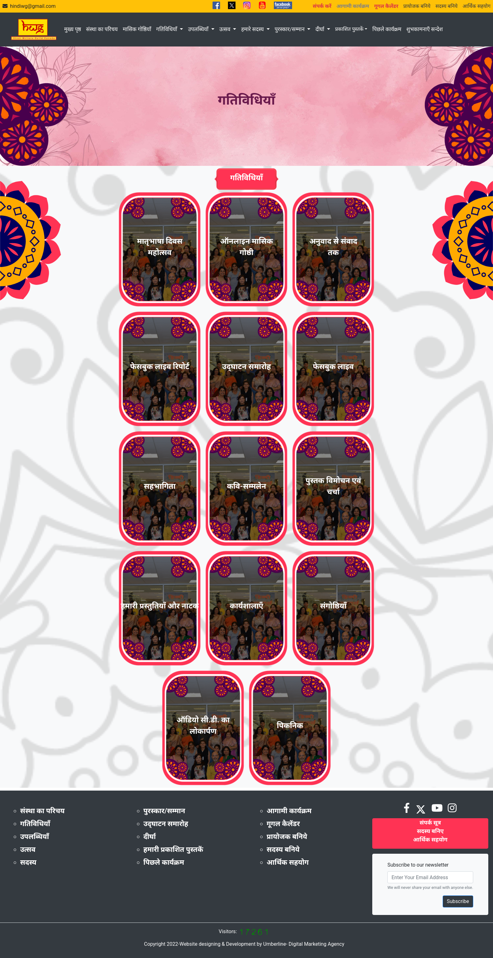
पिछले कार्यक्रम (386, 29)
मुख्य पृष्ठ (72, 29)
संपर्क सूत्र (430, 822)
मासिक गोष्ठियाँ (137, 29)
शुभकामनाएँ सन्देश (424, 29)
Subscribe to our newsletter (418, 865)
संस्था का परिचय (102, 29)
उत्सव (225, 29)
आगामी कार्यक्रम (289, 811)
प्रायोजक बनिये (416, 6)
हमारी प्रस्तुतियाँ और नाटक (160, 605)
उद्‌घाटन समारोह (246, 366)
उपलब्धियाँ (199, 29)
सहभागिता (160, 486)
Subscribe (458, 901)
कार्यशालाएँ (246, 605)
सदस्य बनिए (430, 831)
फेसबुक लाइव (333, 366)
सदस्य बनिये (446, 6)
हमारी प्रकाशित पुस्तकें (173, 849)
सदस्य (28, 862)
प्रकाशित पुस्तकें (349, 29)
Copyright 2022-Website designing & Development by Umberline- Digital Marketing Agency (244, 944)
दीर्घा (320, 29)
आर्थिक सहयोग (476, 6)
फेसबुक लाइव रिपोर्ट (160, 366)
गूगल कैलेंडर (283, 824)
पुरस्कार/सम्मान (290, 29)
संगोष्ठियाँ (333, 605)
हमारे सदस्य (253, 29)
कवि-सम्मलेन (246, 486)
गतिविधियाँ (167, 29)
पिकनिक (290, 725)
